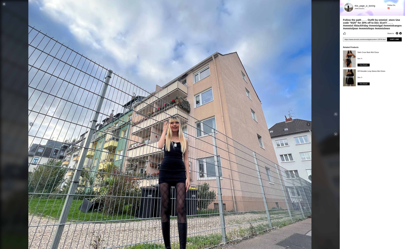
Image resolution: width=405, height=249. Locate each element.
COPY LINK (394, 39)
